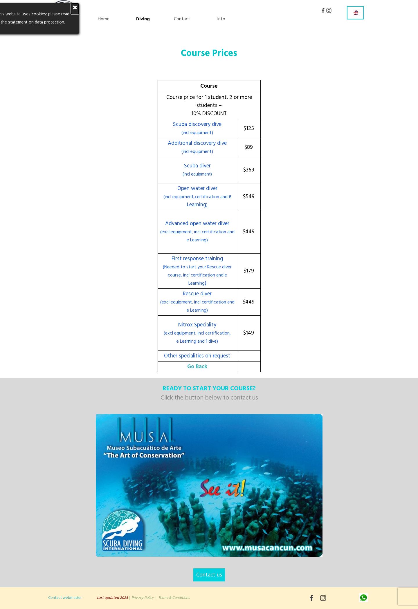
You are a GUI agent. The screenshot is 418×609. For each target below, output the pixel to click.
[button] (363, 597)
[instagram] (329, 10)
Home (103, 19)
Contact (182, 19)
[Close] (18, 8)
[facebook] (323, 10)
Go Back (197, 366)
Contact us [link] (209, 575)
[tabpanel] (209, 57)
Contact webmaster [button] (65, 597)
